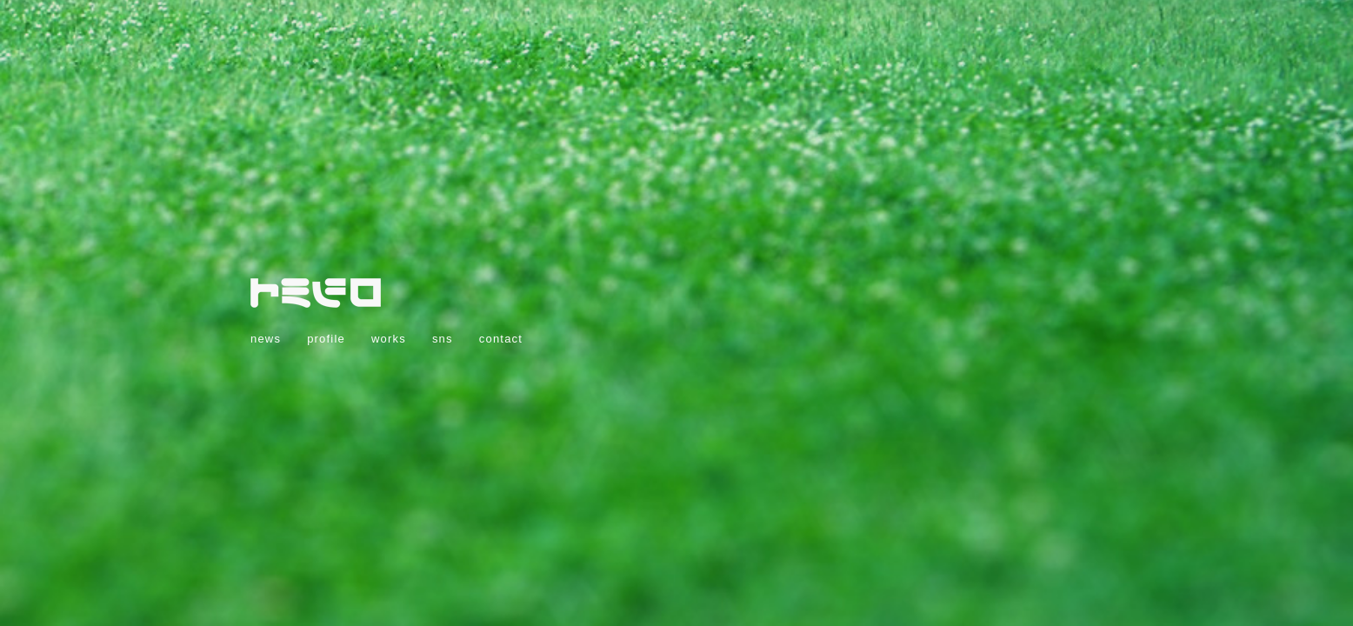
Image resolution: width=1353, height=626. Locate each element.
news (265, 338)
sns (442, 338)
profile (326, 338)
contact (501, 338)
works (388, 338)
